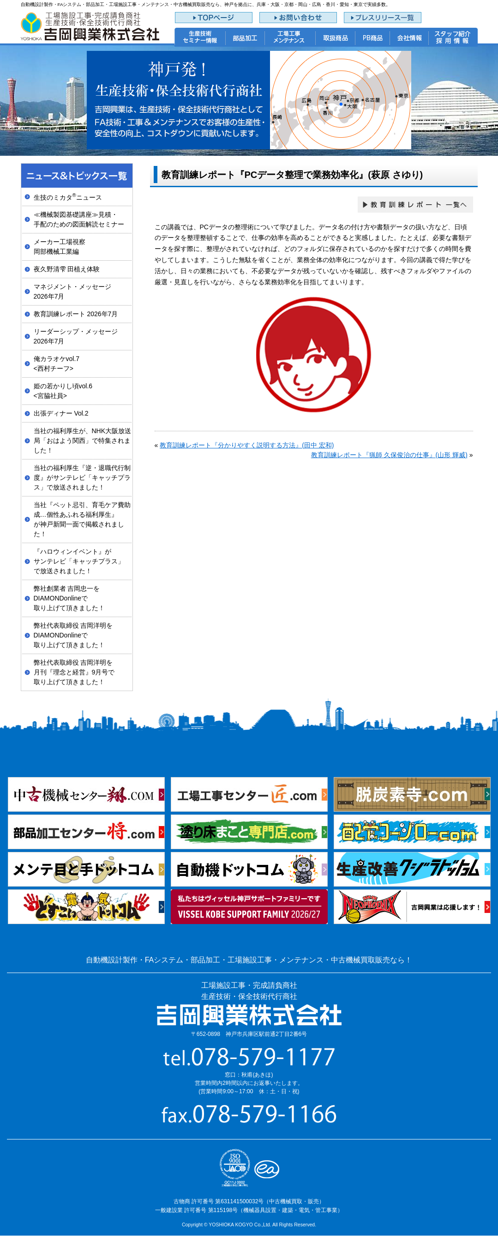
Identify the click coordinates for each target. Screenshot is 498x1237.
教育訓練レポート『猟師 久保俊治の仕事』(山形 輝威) (389, 455)
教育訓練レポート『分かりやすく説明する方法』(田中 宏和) (247, 445)
